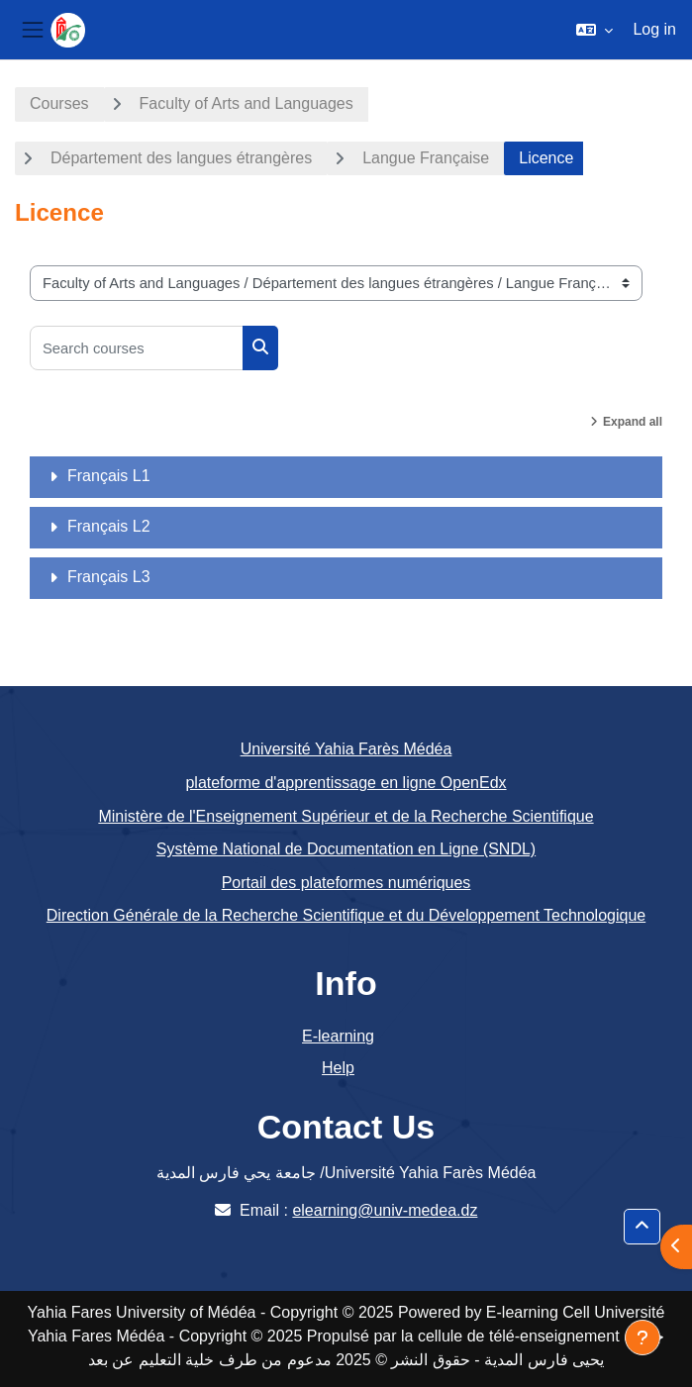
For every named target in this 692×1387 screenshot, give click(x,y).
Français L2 (108, 526)
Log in (654, 29)
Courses (59, 103)
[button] (594, 29)
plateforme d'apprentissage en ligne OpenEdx (345, 782)
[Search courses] (137, 348)
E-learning (338, 1036)
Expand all (632, 422)
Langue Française (425, 157)
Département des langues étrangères (181, 157)
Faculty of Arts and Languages (246, 103)
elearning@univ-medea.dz (384, 1210)
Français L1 (108, 475)
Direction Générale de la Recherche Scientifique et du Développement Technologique (346, 915)
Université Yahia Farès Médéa (346, 749)
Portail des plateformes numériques (346, 882)
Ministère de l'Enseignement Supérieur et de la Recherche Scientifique (345, 816)
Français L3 (108, 576)
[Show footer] (642, 1337)
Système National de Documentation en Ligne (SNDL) (346, 849)
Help (338, 1067)
